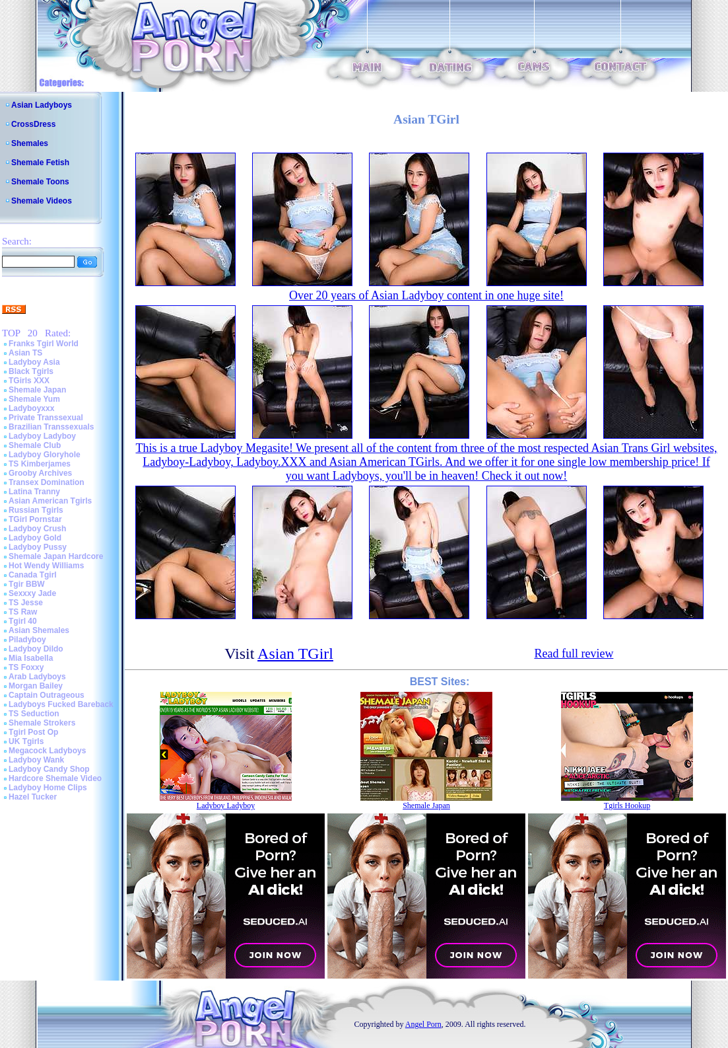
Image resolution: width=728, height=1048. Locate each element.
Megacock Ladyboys (47, 750)
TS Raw (23, 612)
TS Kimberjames (40, 463)
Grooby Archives (40, 473)
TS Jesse (26, 602)
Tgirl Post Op (33, 732)
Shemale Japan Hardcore (56, 556)
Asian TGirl (295, 653)
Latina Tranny (34, 491)
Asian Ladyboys (41, 105)
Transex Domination (46, 482)
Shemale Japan (37, 389)
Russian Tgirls (36, 510)
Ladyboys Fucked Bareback (61, 704)
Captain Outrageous (46, 695)
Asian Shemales (39, 630)
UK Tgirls (26, 741)
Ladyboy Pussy (38, 547)
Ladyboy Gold (35, 538)
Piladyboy (27, 639)
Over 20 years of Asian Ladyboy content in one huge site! (426, 295)
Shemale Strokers (42, 723)
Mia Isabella (31, 658)
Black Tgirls (31, 371)
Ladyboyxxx (31, 408)
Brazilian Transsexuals (51, 426)
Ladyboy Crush (37, 528)
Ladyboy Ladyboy (42, 436)
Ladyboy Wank (36, 760)
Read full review (573, 653)
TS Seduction (34, 713)
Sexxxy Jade (32, 593)
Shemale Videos (41, 201)
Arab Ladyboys (37, 676)
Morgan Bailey (36, 686)
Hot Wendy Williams (46, 565)
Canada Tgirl (33, 575)
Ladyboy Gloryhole (45, 454)
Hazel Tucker (33, 797)
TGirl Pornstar (35, 519)
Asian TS (25, 352)
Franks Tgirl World (44, 343)
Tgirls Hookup (627, 805)
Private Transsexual (46, 417)
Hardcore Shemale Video (55, 778)
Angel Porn (423, 1024)
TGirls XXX (29, 380)
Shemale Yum (34, 399)
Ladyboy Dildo (36, 649)
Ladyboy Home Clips (48, 787)
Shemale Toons (40, 181)
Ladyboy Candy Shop (49, 769)
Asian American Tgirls (50, 500)
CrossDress (33, 124)
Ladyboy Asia (34, 362)
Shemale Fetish (40, 162)
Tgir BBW (27, 584)
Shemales (29, 143)
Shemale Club (35, 445)
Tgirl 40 (23, 621)
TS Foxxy (26, 667)
